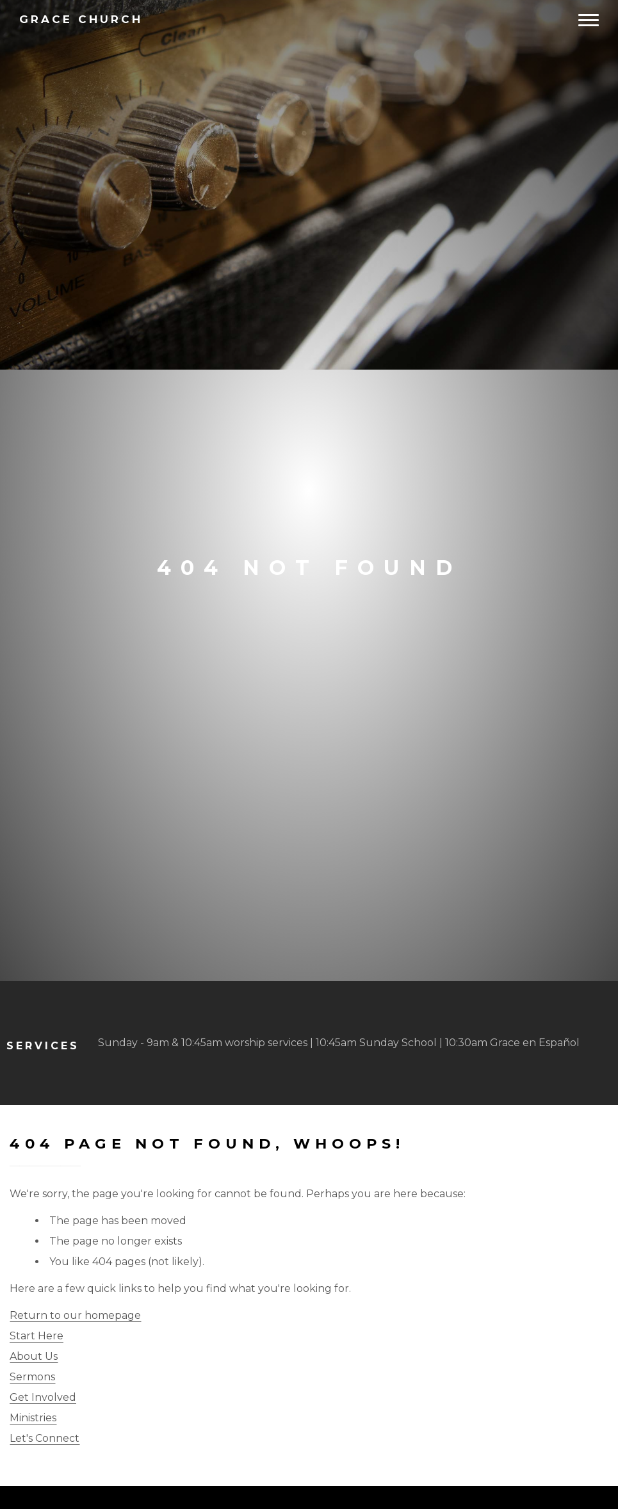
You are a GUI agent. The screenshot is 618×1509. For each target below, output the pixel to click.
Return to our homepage (75, 1315)
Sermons (32, 1377)
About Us (34, 1356)
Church (81, 19)
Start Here (36, 1336)
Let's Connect (44, 1438)
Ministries (33, 1418)
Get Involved (43, 1397)
